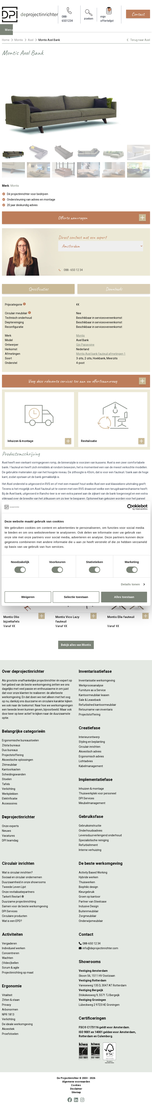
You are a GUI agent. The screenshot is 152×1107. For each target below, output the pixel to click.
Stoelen (7, 779)
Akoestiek (8, 1028)
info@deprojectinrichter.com (98, 948)
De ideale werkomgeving (17, 1024)
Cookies (76, 1085)
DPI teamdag (10, 840)
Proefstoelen (10, 1033)
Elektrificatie (9, 798)
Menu (10, 32)
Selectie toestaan (76, 597)
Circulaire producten (14, 916)
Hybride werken (88, 877)
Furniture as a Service (92, 690)
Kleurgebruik (86, 891)
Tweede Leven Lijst (14, 886)
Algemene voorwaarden (76, 1081)
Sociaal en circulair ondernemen (22, 877)
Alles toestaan (124, 597)
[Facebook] (69, 1100)
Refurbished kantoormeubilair (97, 704)
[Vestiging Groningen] (114, 1000)
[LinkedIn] (76, 1100)
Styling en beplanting (92, 741)
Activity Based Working (93, 872)
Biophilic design (88, 886)
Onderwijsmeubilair (91, 920)
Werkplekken (10, 793)
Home (6, 40)
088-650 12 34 (90, 943)
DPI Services (86, 798)
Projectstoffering (13, 755)
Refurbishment (88, 845)
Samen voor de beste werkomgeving (25, 906)
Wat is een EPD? (12, 920)
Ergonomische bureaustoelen (20, 740)
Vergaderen (9, 943)
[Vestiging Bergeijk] (114, 990)
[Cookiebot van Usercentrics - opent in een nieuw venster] (130, 507)
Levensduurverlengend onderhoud (100, 835)
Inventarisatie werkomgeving (97, 680)
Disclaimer (76, 1088)
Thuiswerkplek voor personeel (97, 793)
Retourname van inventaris (96, 709)
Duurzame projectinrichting (19, 901)
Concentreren (10, 953)
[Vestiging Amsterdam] (114, 971)
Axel (30, 40)
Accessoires (9, 803)
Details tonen (130, 584)
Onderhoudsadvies (90, 830)
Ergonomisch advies (91, 756)
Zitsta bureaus (11, 745)
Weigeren (27, 597)
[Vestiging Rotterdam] (114, 980)
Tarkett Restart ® (13, 896)
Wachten (7, 957)
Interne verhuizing (90, 850)
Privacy (6, 1004)
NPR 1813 (8, 1014)
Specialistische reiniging (94, 840)
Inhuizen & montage (91, 788)
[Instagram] (82, 1100)
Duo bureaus (10, 750)
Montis (18, 40)
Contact (138, 14)
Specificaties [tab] (38, 289)
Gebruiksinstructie (90, 825)
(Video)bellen (10, 962)
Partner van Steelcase (92, 901)
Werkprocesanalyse (91, 685)
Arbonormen (10, 1009)
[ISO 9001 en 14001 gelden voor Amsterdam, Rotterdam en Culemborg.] (114, 1034)
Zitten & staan (11, 999)
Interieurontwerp (89, 737)
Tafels (6, 784)
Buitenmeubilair (89, 911)
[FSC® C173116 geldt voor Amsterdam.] (114, 1027)
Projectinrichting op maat (17, 972)
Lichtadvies (86, 761)
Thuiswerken (87, 882)
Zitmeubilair (9, 764)
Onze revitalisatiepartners (18, 891)
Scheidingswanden (14, 774)
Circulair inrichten (89, 746)
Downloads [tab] (113, 289)
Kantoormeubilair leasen (94, 695)
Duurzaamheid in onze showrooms (24, 882)
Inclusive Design (89, 906)
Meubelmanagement (92, 803)
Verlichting (8, 788)
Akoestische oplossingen (17, 759)
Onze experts (10, 826)
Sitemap (76, 1092)
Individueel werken (13, 948)
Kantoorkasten (11, 769)
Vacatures (8, 835)
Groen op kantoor (89, 896)
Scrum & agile (10, 967)
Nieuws (6, 830)
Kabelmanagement (91, 766)
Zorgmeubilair (87, 916)
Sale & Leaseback (90, 699)
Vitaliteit (7, 995)
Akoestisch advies (90, 751)
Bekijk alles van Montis (76, 644)
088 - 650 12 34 (73, 270)
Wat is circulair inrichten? (17, 872)
